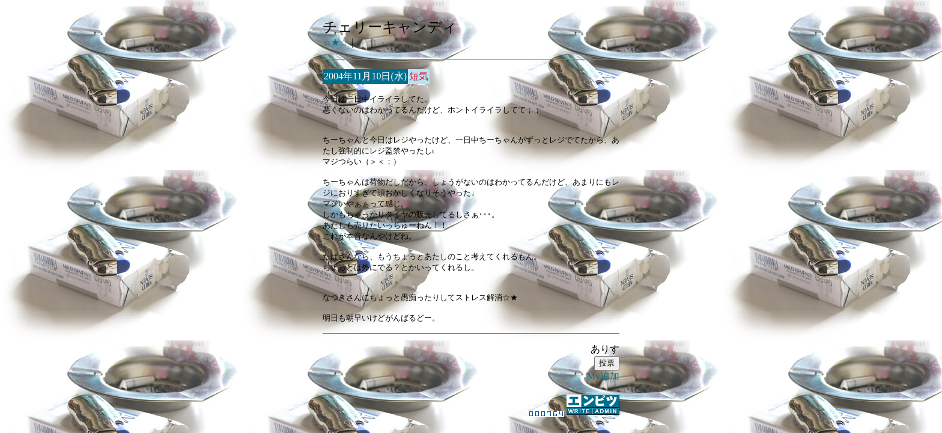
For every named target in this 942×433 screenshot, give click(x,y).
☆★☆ (335, 42)
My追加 (603, 376)
